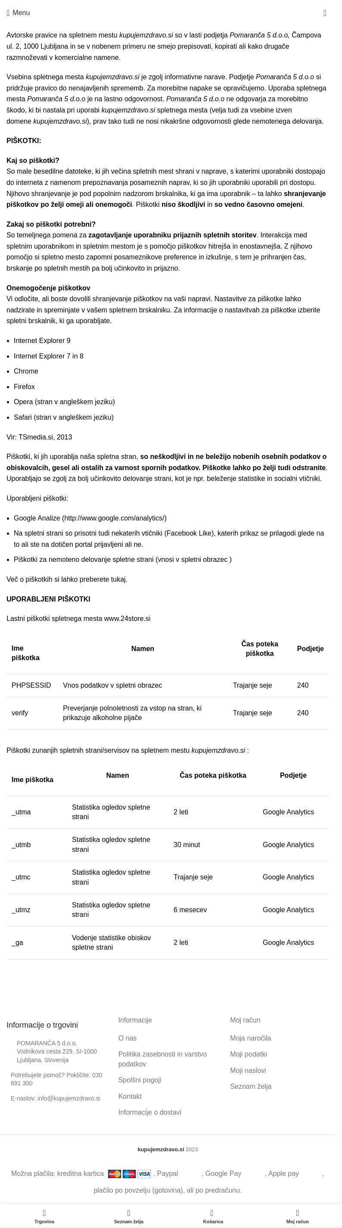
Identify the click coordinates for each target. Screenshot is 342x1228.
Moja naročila (250, 1038)
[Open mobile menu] (18, 13)
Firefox (24, 386)
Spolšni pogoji (140, 1080)
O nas (127, 1038)
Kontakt (130, 1096)
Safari (23, 417)
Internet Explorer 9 (42, 340)
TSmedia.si (36, 437)
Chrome (26, 371)
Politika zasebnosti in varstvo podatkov (162, 1058)
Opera (23, 401)
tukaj (118, 579)
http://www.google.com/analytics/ (114, 518)
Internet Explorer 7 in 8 (49, 356)
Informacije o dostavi (150, 1112)
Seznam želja (250, 1086)
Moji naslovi (248, 1070)
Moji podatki (248, 1054)
